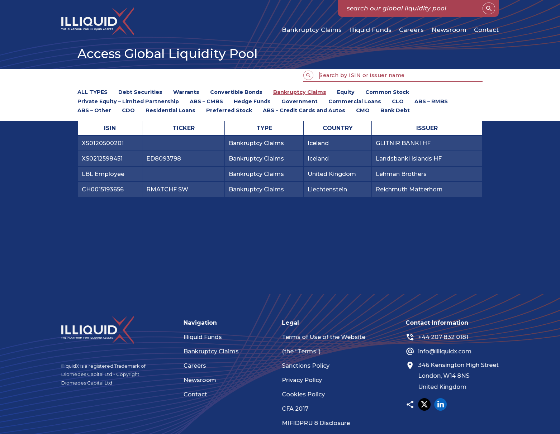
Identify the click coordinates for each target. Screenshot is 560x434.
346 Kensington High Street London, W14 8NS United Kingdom (464, 376)
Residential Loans (170, 110)
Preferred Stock (229, 110)
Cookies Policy (309, 394)
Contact (486, 29)
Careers (411, 29)
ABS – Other (94, 110)
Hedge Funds (252, 101)
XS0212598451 (102, 158)
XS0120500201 (103, 143)
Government (299, 101)
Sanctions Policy (312, 365)
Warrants (186, 92)
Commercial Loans (354, 101)
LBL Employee (103, 174)
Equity (346, 92)
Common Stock (387, 92)
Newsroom (449, 29)
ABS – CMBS (206, 101)
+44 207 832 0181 (449, 337)
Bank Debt (395, 110)
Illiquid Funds (370, 29)
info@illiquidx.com (451, 351)
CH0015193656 (103, 189)
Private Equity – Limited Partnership (128, 101)
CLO (398, 101)
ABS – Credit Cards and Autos (304, 110)
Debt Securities (140, 92)
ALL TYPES (92, 92)
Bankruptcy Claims (312, 29)
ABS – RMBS (431, 101)
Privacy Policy (308, 380)
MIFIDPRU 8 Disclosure (322, 423)
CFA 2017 (301, 408)
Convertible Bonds (236, 92)
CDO (128, 110)
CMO (363, 110)
